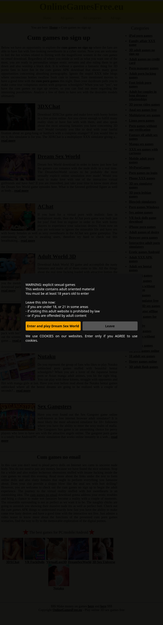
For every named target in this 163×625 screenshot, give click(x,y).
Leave (110, 326)
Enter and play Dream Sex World (53, 326)
